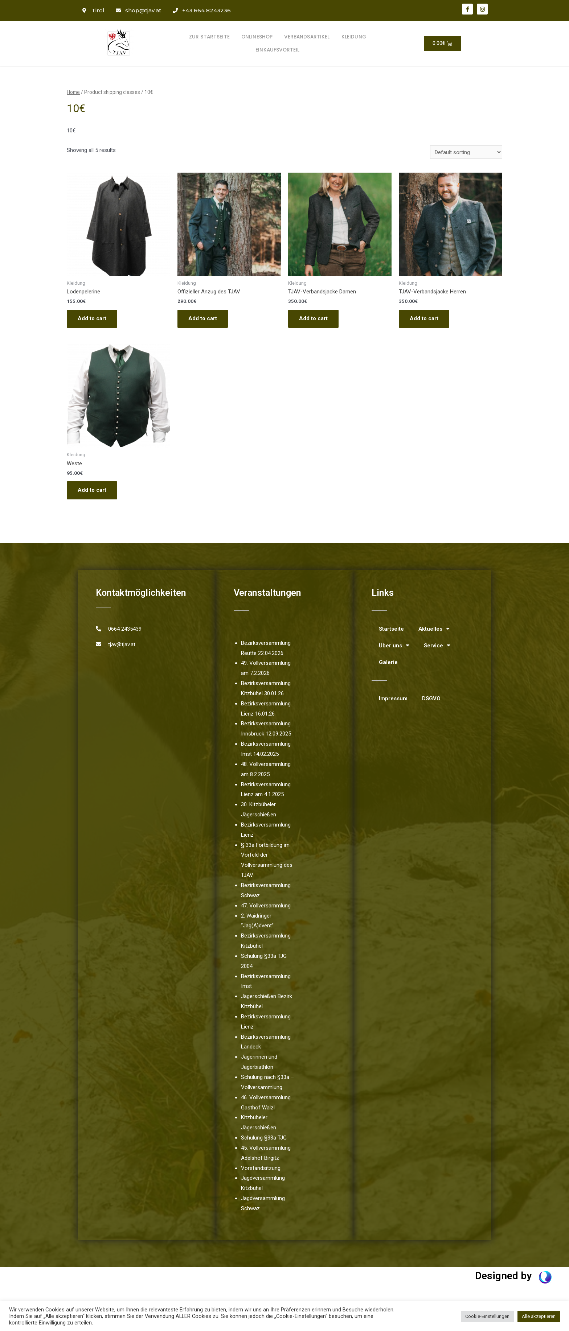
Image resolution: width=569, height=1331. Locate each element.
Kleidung (353, 36)
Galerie (388, 662)
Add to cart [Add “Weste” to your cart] (92, 490)
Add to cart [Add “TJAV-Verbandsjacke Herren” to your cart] (424, 318)
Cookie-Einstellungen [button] (487, 1316)
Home (73, 92)
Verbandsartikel (306, 36)
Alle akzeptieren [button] (539, 1316)
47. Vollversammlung (266, 905)
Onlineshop (257, 36)
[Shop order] (466, 152)
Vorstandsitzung (261, 1168)
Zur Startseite (209, 36)
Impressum (393, 698)
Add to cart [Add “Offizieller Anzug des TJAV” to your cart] (202, 318)
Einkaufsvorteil (277, 49)
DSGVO (431, 698)
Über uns (394, 645)
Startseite (391, 629)
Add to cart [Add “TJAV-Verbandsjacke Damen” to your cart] (313, 318)
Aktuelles (434, 628)
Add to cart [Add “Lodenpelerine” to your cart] (92, 318)
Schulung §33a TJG (264, 1137)
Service (437, 645)
